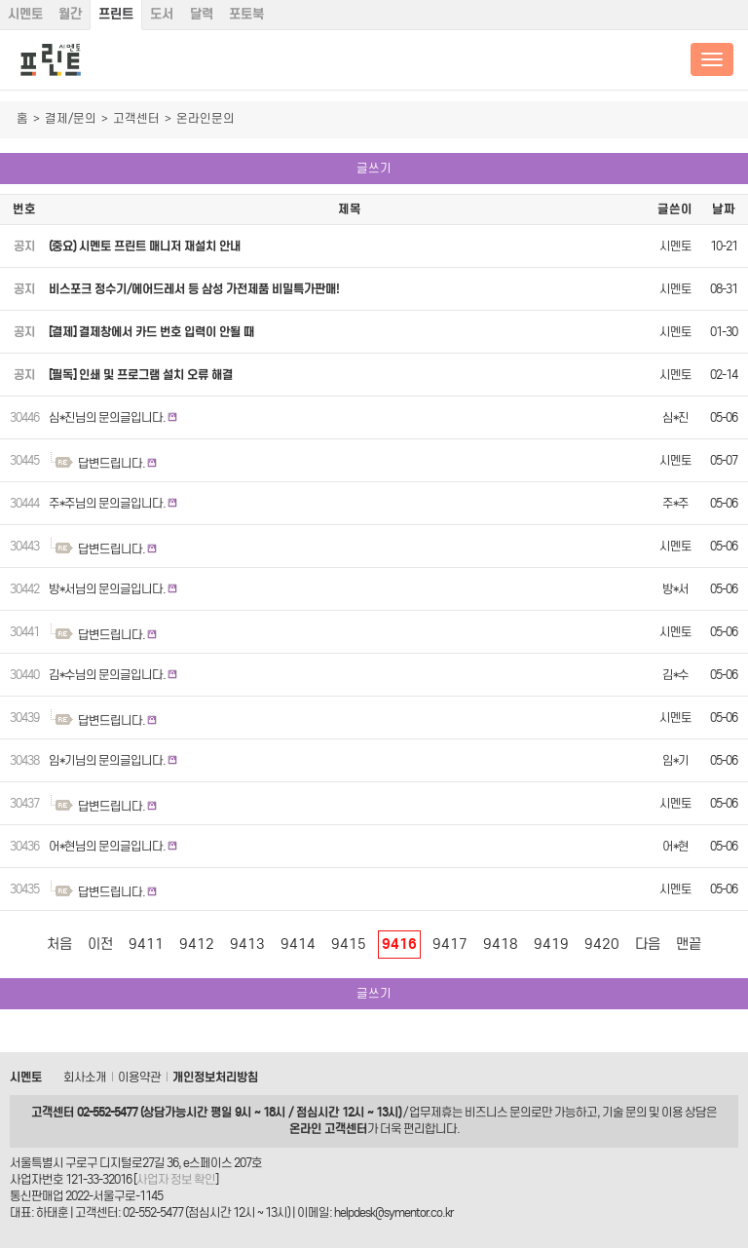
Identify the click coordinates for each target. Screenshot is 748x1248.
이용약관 (139, 1077)
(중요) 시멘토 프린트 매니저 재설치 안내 (145, 246)
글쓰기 (374, 168)
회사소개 (84, 1077)
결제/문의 (70, 118)
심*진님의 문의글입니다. (107, 417)
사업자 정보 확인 (175, 1179)
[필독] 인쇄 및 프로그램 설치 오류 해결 (141, 374)
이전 (100, 944)
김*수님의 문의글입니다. (107, 674)
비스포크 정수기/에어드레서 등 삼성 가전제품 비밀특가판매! (194, 289)
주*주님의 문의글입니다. (107, 503)
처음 (59, 944)
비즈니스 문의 (498, 1112)
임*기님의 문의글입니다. (107, 760)
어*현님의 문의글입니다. (107, 846)
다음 (647, 944)
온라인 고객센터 (328, 1128)
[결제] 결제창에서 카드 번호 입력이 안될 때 (151, 331)
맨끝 (688, 944)
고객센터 (136, 118)
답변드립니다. (111, 463)
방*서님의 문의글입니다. (107, 589)
